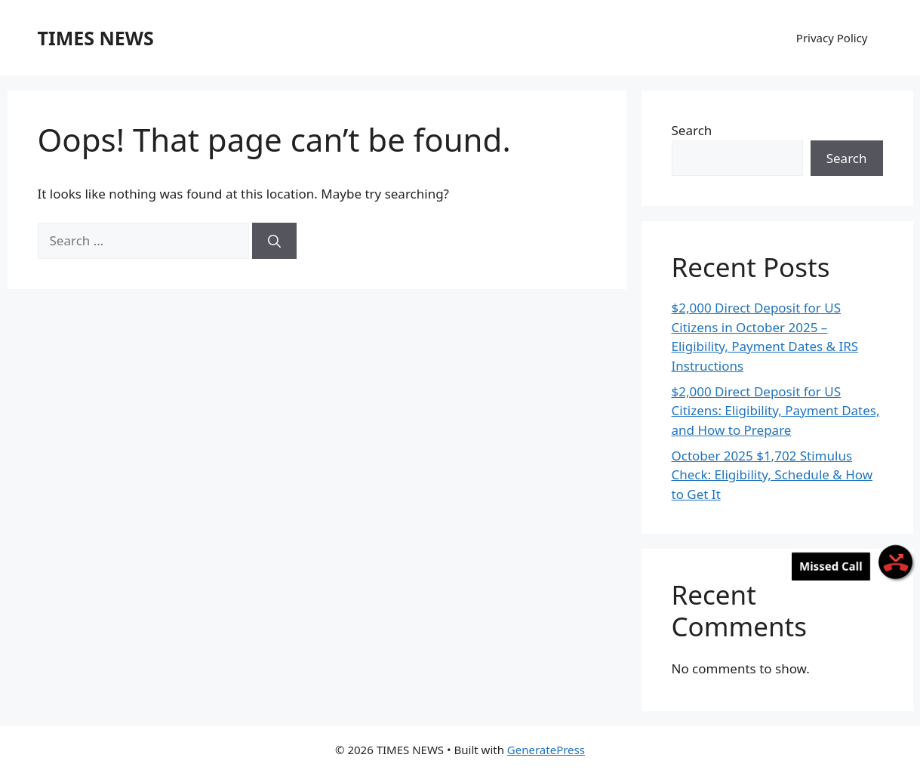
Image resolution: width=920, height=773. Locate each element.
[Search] (274, 241)
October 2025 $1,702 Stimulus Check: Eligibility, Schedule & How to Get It (772, 475)
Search (692, 130)
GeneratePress (546, 749)
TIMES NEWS (96, 38)
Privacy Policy (832, 37)
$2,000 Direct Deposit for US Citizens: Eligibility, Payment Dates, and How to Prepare (776, 411)
